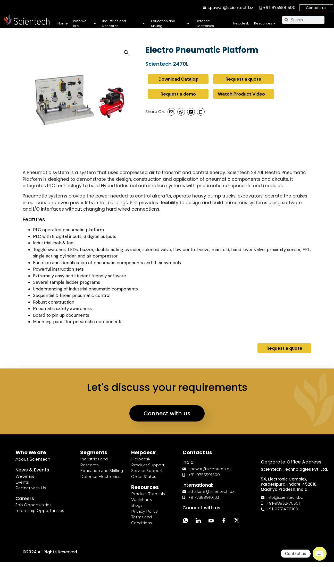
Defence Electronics (205, 24)
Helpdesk (241, 23)
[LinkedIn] (198, 521)
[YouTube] (211, 521)
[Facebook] (224, 521)
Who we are (84, 24)
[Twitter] (237, 521)
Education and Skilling (170, 24)
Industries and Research (123, 24)
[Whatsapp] (185, 521)
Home (62, 23)
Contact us (316, 7)
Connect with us (167, 413)
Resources (264, 23)
